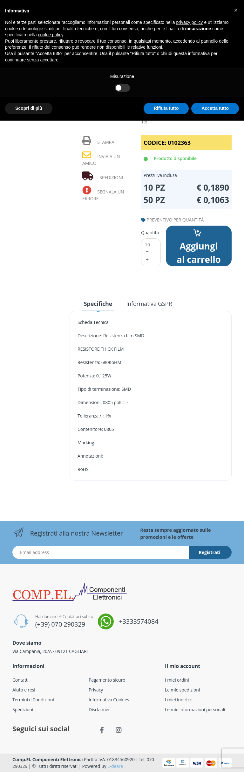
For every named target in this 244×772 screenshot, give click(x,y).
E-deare (115, 766)
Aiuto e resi (23, 690)
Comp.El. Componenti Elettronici (47, 759)
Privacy (96, 690)
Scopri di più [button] (28, 108)
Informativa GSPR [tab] (149, 303)
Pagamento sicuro (107, 680)
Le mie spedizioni (182, 690)
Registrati (209, 552)
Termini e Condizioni (33, 700)
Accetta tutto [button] (215, 108)
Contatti (20, 680)
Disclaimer (99, 709)
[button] (236, 10)
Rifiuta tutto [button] (166, 108)
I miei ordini (177, 680)
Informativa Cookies (109, 700)
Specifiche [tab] (98, 303)
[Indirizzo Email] (100, 552)
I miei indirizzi (179, 700)
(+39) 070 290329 (60, 624)
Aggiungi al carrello (199, 247)
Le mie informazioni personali (195, 709)
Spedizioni (22, 709)
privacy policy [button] (189, 22)
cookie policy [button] (50, 34)
